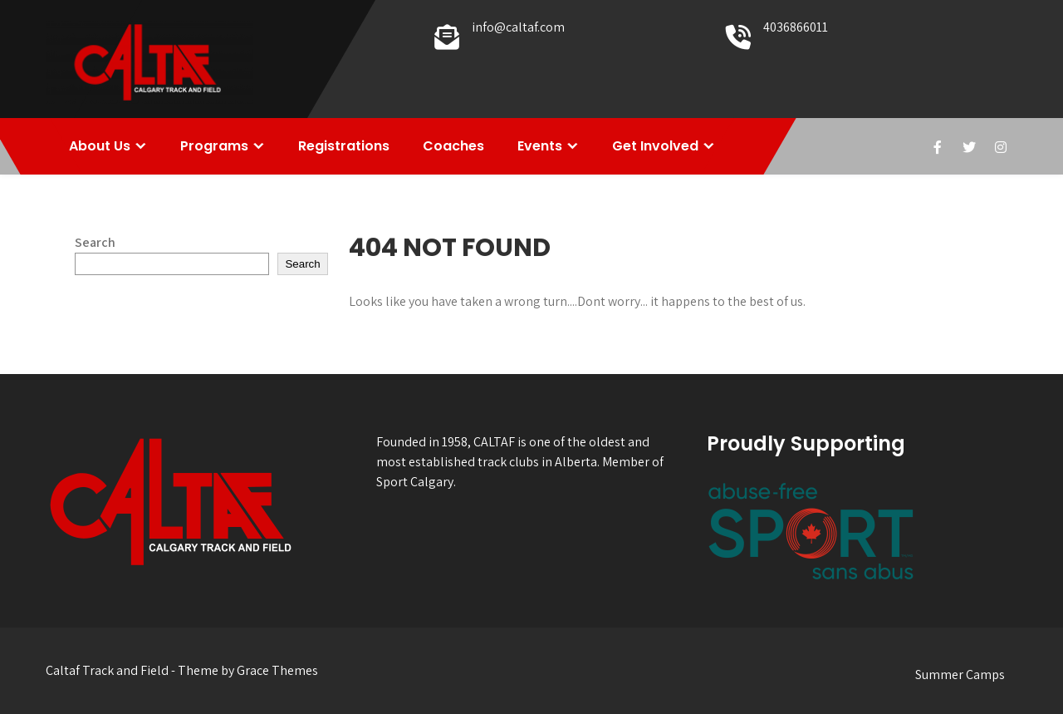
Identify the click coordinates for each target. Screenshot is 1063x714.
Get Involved (655, 145)
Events (539, 145)
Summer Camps (960, 674)
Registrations (343, 145)
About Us (99, 145)
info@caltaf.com (518, 27)
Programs (214, 145)
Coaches (453, 145)
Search (95, 242)
